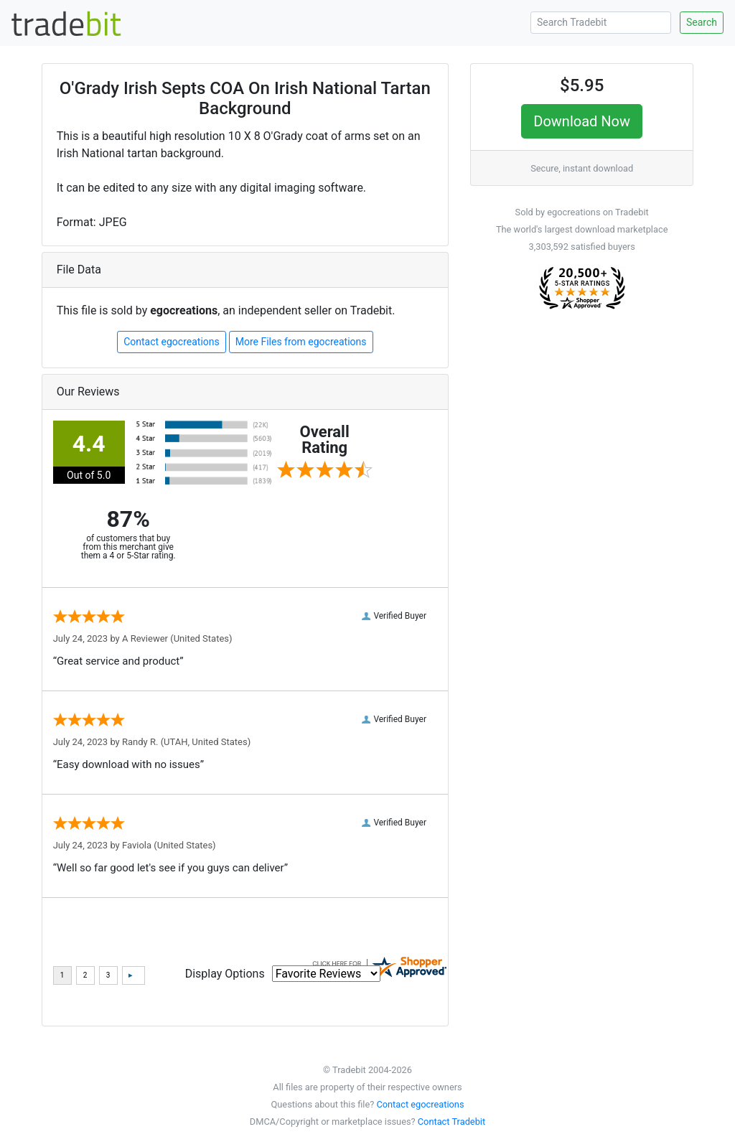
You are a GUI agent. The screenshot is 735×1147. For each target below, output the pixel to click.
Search (701, 22)
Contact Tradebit (451, 1121)
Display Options (225, 973)
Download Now (581, 121)
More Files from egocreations (301, 341)
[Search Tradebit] (600, 22)
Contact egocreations (171, 341)
